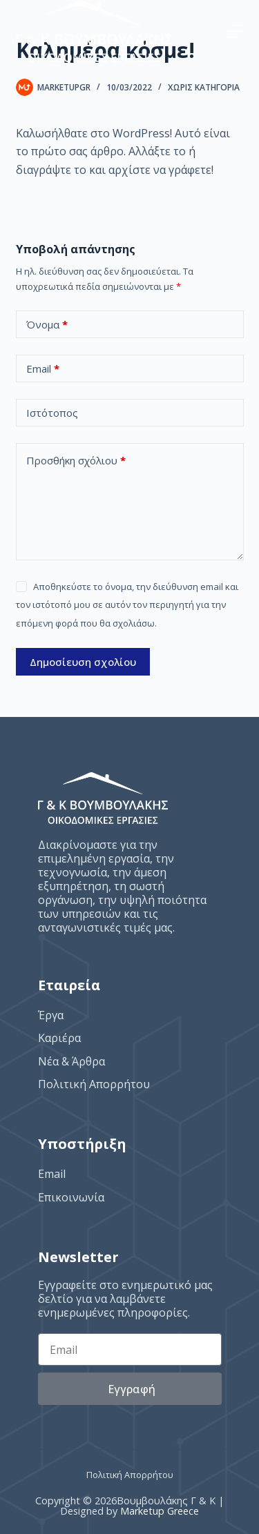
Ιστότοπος (52, 413)
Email (42, 368)
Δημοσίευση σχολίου (83, 662)
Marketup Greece (159, 1510)
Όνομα (47, 324)
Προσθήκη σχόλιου (76, 460)
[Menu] (235, 31)
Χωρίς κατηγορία (204, 87)
